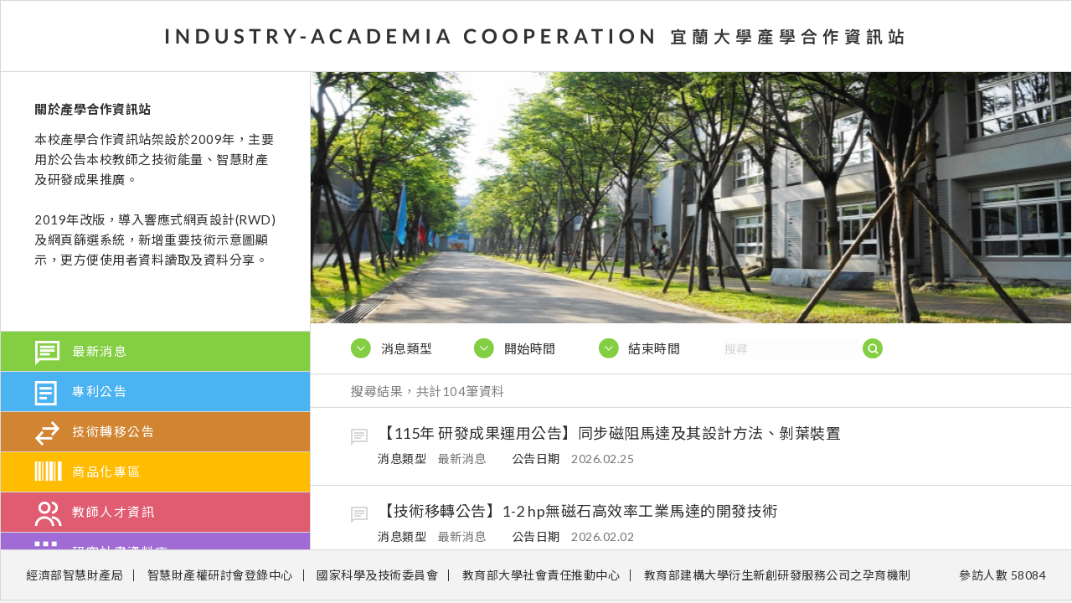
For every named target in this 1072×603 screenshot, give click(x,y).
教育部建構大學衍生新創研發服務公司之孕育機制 (777, 575)
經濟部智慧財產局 (74, 575)
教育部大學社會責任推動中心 (541, 575)
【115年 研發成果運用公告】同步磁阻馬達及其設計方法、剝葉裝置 (609, 433)
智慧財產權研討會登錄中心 (220, 575)
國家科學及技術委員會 (377, 575)
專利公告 (99, 391)
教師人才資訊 (113, 511)
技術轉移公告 (113, 431)
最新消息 (99, 350)
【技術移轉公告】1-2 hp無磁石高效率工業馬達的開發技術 (578, 511)
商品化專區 (107, 471)
